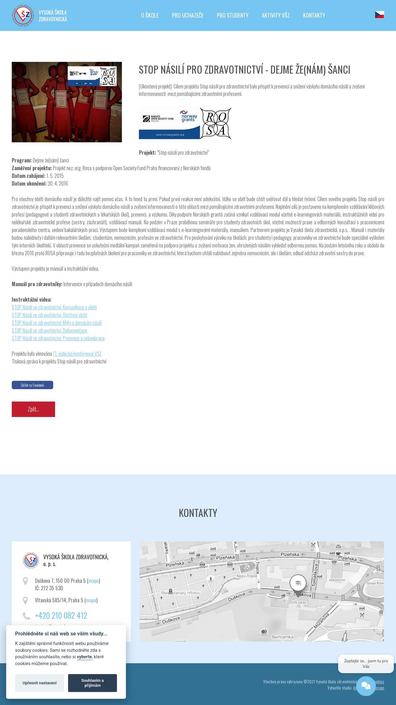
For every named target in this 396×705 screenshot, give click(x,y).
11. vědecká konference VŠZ (77, 353)
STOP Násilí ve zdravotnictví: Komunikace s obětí (54, 307)
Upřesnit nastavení (40, 683)
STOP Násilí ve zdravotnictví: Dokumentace (49, 330)
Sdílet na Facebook (32, 385)
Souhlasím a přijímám (92, 683)
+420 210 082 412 (61, 615)
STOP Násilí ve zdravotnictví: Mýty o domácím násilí (57, 322)
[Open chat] (366, 687)
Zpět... (33, 409)
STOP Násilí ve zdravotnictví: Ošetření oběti (49, 315)
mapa (93, 580)
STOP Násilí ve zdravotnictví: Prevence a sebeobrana (58, 338)
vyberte (84, 657)
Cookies (378, 681)
